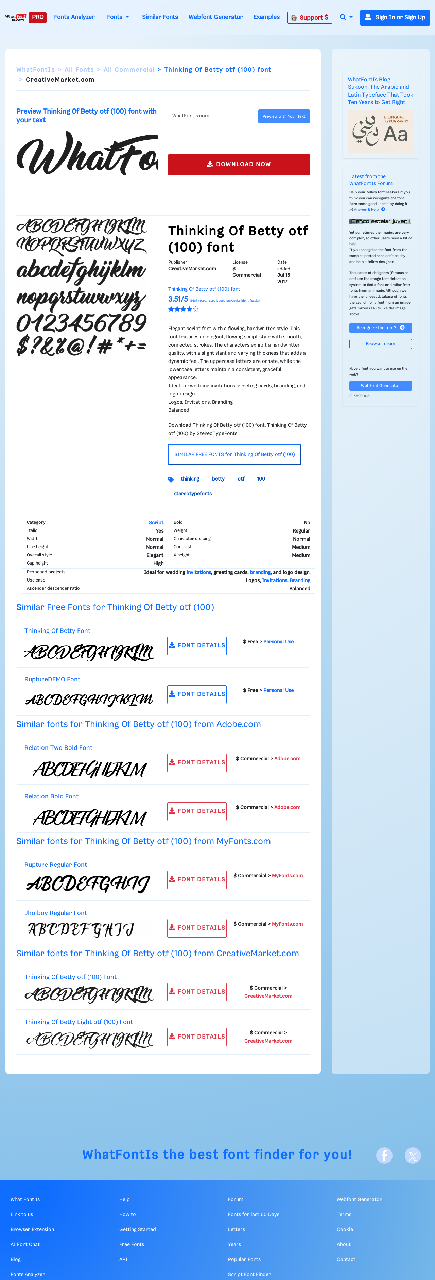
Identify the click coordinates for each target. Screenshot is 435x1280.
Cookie (345, 1229)
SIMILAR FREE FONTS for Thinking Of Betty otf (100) (234, 454)
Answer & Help (369, 210)
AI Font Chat (25, 1244)
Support (310, 17)
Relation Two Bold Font (58, 748)
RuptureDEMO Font (52, 679)
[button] (346, 18)
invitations (199, 572)
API (123, 1259)
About (344, 1244)
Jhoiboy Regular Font (55, 913)
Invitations (274, 581)
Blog (16, 1259)
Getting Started (137, 1229)
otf (241, 479)
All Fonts (79, 70)
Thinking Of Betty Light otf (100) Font (78, 1022)
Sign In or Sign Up (395, 18)
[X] (413, 1155)
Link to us (22, 1214)
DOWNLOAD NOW (239, 164)
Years (234, 1244)
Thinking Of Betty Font (57, 631)
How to (127, 1214)
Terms (344, 1214)
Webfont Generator (216, 17)
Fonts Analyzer (74, 17)
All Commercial (129, 70)
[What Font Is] (16, 17)
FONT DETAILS (197, 645)
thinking (190, 479)
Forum (235, 1199)
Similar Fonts (160, 17)
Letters (236, 1229)
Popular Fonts (244, 1259)
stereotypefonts (193, 494)
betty (218, 479)
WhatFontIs (35, 70)
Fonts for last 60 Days (253, 1214)
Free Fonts (131, 1244)
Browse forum (380, 344)
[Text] (212, 116)
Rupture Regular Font (55, 865)
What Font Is (25, 1199)
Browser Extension (32, 1229)
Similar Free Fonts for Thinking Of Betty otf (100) (115, 607)
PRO (38, 17)
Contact (346, 1259)
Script (156, 523)
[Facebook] (384, 1155)
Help (124, 1199)
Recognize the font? (380, 327)
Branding (300, 581)
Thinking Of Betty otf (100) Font (70, 977)
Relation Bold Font (51, 796)
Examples (266, 17)
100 (261, 479)
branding (260, 572)
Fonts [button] (115, 17)
